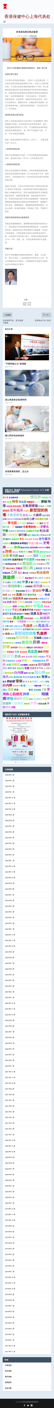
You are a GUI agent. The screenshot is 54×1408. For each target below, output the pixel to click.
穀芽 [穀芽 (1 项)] (11, 621)
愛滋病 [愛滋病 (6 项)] (36, 590)
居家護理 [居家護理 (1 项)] (10, 547)
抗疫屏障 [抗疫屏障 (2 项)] (7, 559)
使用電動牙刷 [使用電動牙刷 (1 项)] (28, 629)
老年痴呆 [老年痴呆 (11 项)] (16, 510)
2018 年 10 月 (10, 1289)
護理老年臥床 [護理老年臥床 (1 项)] (45, 552)
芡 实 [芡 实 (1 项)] (30, 681)
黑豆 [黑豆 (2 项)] (38, 677)
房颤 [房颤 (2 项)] (13, 707)
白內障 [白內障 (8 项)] (7, 685)
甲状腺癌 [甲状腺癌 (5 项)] (29, 559)
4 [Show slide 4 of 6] (20, 762)
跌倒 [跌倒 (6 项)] (17, 547)
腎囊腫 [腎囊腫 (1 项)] (41, 506)
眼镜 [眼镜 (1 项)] (26, 598)
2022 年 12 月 (10, 1003)
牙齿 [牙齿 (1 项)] (47, 681)
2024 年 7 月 (9, 895)
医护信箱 (8, 1376)
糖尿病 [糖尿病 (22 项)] (8, 656)
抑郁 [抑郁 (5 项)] (46, 651)
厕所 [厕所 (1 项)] (41, 523)
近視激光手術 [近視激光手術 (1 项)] (24, 497)
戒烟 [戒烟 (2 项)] (31, 637)
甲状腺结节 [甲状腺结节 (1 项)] (41, 564)
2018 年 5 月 (9, 1317)
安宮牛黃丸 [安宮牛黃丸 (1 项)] (23, 690)
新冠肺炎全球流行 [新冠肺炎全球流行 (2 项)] (19, 543)
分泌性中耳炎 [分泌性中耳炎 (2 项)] (32, 530)
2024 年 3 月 (9, 917)
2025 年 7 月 (9, 826)
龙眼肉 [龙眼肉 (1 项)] (42, 681)
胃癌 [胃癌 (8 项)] (44, 677)
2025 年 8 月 (9, 820)
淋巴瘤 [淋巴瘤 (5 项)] (22, 535)
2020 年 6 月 (9, 1174)
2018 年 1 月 (9, 1340)
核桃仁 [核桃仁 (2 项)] (35, 681)
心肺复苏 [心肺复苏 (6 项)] (12, 535)
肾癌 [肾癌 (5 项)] (24, 660)
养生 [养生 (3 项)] (21, 539)
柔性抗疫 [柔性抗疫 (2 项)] (17, 677)
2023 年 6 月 (9, 969)
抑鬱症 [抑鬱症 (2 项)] (36, 582)
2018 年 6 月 (9, 1311)
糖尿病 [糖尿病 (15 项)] (26, 642)
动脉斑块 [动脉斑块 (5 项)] (18, 598)
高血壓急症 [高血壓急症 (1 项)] (38, 699)
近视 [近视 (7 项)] (6, 555)
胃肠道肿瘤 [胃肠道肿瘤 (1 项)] (33, 598)
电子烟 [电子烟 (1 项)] (31, 673)
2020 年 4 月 (9, 1186)
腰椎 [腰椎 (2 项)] (10, 668)
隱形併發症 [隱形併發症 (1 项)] (10, 568)
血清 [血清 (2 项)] (9, 501)
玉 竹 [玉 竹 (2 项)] (46, 523)
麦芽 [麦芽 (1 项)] (10, 598)
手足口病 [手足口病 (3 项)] (33, 543)
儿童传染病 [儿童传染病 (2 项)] (8, 672)
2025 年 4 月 (9, 843)
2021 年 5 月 (9, 1112)
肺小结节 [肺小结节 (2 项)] (39, 577)
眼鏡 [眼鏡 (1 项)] (44, 515)
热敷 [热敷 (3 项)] (27, 668)
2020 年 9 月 (9, 1157)
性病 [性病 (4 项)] (47, 594)
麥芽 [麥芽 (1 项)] (26, 673)
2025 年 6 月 (9, 832)
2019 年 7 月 (9, 1237)
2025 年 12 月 (10, 798)
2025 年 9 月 (9, 815)
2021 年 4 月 (9, 1117)
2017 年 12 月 (10, 1346)
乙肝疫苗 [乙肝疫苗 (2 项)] (21, 621)
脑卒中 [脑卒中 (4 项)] (29, 606)
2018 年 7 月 (9, 1306)
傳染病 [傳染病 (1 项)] (27, 703)
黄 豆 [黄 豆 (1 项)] (23, 586)
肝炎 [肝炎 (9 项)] (18, 656)
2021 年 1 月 (9, 1134)
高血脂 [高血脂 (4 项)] (22, 501)
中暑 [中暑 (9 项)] (25, 582)
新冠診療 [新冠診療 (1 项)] (23, 652)
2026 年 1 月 (9, 792)
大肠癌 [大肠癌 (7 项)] (19, 578)
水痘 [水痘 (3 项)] (12, 590)
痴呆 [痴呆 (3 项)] (14, 601)
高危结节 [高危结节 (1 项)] (12, 531)
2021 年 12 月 (10, 1072)
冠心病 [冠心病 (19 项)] (39, 672)
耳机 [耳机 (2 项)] (7, 590)
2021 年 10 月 (10, 1083)
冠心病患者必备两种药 (15, 399)
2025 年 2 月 (9, 855)
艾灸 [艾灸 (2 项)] (17, 651)
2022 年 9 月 (9, 1020)
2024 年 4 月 (9, 912)
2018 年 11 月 (10, 1283)
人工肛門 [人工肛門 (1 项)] (28, 556)
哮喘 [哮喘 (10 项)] (10, 698)
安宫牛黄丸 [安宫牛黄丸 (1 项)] (31, 621)
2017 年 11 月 (10, 1351)
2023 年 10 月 (10, 946)
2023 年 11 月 (10, 940)
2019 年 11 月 (10, 1214)
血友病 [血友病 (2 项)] (29, 656)
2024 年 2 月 (9, 923)
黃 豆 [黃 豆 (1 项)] (25, 681)
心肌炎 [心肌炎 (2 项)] (45, 637)
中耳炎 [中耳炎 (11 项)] (38, 606)
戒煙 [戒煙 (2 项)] (14, 606)
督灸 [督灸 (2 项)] (31, 689)
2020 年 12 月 (10, 1140)
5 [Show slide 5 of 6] (22, 762)
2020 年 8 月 (9, 1163)
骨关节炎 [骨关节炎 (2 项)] (32, 594)
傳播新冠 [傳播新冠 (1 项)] (30, 502)
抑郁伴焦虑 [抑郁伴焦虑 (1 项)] (46, 602)
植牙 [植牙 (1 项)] (38, 621)
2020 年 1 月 (9, 1203)
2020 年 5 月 (9, 1180)
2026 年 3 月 (9, 780)
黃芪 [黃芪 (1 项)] (14, 668)
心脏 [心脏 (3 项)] (12, 526)
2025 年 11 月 (10, 803)
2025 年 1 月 (9, 860)
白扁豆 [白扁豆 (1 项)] (26, 510)
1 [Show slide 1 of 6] (15, 762)
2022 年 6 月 (9, 1037)
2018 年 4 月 (9, 1323)
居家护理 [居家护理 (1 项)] (20, 668)
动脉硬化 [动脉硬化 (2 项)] (37, 601)
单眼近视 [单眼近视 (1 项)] (35, 535)
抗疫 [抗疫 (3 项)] (9, 601)
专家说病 (33, 36)
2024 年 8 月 (9, 889)
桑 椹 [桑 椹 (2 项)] (22, 685)
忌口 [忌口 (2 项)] (20, 572)
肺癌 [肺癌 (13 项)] (8, 551)
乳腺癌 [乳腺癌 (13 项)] (42, 633)
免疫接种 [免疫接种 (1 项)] (19, 527)
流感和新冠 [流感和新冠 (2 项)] (17, 559)
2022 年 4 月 (9, 1049)
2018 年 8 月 (9, 1300)
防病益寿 (8, 1382)
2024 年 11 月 (10, 872)
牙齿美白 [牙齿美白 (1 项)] (41, 656)
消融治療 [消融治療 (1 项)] (37, 685)
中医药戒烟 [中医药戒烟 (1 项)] (10, 638)
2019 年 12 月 (10, 1209)
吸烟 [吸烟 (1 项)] (43, 559)
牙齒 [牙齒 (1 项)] (45, 699)
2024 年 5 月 (9, 906)
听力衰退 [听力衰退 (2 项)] (21, 523)
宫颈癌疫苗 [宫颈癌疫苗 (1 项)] (10, 661)
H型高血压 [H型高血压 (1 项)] (43, 535)
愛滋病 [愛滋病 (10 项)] (27, 563)
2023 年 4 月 (9, 980)
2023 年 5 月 (9, 975)
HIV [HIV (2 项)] (11, 677)
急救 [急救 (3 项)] (45, 568)
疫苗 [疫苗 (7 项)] (26, 698)
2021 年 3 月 (9, 1123)
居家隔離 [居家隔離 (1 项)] (37, 690)
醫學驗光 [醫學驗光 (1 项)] (30, 523)
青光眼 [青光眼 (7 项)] (13, 555)
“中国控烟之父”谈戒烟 (15, 363)
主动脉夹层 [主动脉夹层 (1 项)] (13, 497)
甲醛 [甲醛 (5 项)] (5, 531)
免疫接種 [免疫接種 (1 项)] (28, 539)
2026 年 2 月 (9, 786)
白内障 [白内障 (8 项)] (19, 672)
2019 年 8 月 (9, 1232)
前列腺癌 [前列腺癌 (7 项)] (44, 664)
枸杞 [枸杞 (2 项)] (30, 551)
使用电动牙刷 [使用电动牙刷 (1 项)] (10, 564)
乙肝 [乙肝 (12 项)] (14, 572)
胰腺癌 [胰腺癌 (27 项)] (9, 577)
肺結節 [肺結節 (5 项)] (11, 681)
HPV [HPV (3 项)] (44, 685)
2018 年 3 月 (9, 1329)
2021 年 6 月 (9, 1106)
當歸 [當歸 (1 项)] (4, 618)
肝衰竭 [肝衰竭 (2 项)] (21, 601)
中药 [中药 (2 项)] (37, 523)
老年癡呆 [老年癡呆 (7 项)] (45, 539)
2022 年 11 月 (10, 1009)
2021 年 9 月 (9, 1089)
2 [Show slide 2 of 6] (17, 762)
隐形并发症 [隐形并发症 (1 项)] (25, 547)
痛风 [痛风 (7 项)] (6, 677)
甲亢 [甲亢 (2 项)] (25, 551)
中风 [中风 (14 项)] (33, 703)
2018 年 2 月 (9, 1334)
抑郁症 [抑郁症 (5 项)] (15, 664)
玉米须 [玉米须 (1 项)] (36, 618)
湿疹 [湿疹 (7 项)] (11, 689)
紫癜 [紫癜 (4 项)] (5, 598)
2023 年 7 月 (9, 963)
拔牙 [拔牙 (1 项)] (29, 535)
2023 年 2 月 (9, 992)
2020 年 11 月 (10, 1146)
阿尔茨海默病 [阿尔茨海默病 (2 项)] (29, 677)
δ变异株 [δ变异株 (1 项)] (17, 643)
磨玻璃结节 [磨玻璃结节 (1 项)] (29, 578)
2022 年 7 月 (9, 1032)
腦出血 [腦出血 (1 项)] (15, 552)
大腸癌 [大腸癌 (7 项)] (37, 515)
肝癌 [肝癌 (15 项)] (6, 646)
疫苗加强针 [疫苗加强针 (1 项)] (17, 506)
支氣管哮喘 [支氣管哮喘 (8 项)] (30, 506)
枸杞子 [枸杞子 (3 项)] (46, 613)
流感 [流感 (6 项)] (19, 594)
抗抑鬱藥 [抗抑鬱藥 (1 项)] (24, 665)
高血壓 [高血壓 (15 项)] (18, 617)
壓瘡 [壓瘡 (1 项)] (12, 634)
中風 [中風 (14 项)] (45, 590)
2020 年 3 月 (9, 1191)
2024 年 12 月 (10, 866)
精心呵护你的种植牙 (14, 435)
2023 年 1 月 (9, 997)
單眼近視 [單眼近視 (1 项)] (22, 647)
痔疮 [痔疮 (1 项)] (41, 543)
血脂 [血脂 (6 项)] (39, 613)
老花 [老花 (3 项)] (19, 563)
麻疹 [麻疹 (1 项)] (9, 595)
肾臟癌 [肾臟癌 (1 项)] (37, 502)
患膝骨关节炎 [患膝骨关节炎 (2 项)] (36, 668)
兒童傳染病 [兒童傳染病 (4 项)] (29, 526)
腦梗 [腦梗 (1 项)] (34, 564)
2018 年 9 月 (9, 1294)
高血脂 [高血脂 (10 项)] (32, 651)
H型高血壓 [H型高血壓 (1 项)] (42, 703)
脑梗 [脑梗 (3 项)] (40, 651)
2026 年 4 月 (9, 775)
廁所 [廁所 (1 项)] (31, 699)
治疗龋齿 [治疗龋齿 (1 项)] (21, 606)
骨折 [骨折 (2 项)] (19, 582)
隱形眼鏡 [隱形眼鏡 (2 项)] (21, 530)
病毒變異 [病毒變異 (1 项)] (29, 586)
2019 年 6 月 (9, 1243)
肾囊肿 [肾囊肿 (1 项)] (27, 614)
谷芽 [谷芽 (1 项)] (11, 626)
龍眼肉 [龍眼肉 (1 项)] (9, 618)
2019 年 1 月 (9, 1271)
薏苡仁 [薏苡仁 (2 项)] (28, 590)
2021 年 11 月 (10, 1077)
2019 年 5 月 (9, 1249)
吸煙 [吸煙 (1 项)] (38, 527)
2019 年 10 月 (10, 1220)
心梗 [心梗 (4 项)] (31, 519)
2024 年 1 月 (9, 929)
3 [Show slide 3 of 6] (19, 762)
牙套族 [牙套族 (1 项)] (35, 539)
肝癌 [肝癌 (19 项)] (36, 642)
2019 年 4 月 (9, 1254)
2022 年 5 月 (9, 1043)
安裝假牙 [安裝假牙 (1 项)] (10, 652)
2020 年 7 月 (9, 1169)
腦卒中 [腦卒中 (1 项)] (8, 539)
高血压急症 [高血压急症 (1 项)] (7, 606)
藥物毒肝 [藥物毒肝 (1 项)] (16, 685)
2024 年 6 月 (9, 900)
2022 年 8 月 (9, 1026)
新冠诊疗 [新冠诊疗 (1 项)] (20, 614)
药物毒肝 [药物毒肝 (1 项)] (37, 610)
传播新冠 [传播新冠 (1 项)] (6, 543)
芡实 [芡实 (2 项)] (16, 689)
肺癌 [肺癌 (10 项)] (26, 694)
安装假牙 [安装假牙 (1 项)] (45, 497)
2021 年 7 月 (9, 1100)
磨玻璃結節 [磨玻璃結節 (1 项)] (38, 647)
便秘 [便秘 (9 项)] (44, 501)
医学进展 (8, 1371)
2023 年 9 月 (9, 952)
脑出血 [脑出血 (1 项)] (25, 573)
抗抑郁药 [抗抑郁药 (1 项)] (38, 629)
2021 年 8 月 (9, 1094)
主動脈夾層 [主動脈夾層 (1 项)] (33, 665)
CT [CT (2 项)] (15, 621)
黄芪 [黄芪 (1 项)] (48, 673)
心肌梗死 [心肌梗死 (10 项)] (15, 694)
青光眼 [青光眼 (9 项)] (12, 523)
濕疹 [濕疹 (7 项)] (36, 555)
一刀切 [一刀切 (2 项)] (47, 506)
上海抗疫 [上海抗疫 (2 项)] (37, 568)
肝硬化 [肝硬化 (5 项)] (44, 526)
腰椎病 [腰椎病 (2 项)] (6, 510)
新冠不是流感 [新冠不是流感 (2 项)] (9, 613)
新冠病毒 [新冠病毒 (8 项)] (22, 638)
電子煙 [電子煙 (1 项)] (5, 497)
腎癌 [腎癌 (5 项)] (46, 647)
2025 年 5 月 (9, 838)
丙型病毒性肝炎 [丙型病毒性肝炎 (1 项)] (38, 661)
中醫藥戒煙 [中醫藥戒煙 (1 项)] (46, 610)
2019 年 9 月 (9, 1226)
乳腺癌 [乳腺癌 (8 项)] (28, 626)
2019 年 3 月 (9, 1260)
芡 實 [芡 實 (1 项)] (31, 582)
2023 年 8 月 (9, 957)
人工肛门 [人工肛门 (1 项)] (47, 668)
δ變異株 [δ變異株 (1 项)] (44, 643)
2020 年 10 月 (10, 1152)
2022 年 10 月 (10, 1015)
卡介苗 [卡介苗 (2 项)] (42, 555)
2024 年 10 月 (10, 877)
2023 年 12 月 (10, 935)
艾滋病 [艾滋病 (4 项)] (37, 638)
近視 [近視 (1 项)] (11, 629)
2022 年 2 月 (9, 1060)
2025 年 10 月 (10, 809)
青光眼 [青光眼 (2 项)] (8, 609)
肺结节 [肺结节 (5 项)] (18, 699)
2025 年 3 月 (9, 849)
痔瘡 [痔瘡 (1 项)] (4, 602)
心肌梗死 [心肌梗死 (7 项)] (17, 703)
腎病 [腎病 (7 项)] (36, 551)
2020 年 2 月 (9, 1197)
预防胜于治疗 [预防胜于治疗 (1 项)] (35, 694)
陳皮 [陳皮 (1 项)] (30, 515)
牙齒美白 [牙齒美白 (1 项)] (40, 595)
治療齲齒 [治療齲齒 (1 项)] (32, 573)
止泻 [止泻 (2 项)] (35, 626)
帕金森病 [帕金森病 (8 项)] (43, 572)
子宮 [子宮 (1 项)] (13, 595)
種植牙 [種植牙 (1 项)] (21, 556)
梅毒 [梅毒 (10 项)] (15, 501)
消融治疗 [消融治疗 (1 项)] (30, 647)
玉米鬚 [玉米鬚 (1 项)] (18, 661)
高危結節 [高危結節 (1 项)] (44, 582)
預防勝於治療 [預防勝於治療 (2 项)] (41, 518)
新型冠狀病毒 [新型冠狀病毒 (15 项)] (25, 633)
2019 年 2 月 (9, 1266)
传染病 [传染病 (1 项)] (9, 506)
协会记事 (8, 1388)
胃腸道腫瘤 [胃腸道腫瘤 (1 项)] (20, 591)
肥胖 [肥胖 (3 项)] (24, 594)
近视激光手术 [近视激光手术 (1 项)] (43, 598)
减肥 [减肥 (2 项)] (48, 555)
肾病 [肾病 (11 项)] (19, 681)
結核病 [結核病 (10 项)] (45, 618)
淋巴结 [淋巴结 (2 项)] (6, 621)
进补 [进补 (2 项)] (5, 668)
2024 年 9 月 (9, 883)
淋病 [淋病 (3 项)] (7, 633)
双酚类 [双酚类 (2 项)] (19, 568)
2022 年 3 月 (9, 1055)
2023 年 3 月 (9, 986)
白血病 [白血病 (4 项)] (25, 519)
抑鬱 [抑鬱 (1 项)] (7, 626)
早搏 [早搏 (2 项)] (20, 551)
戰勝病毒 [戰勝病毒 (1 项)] (29, 685)
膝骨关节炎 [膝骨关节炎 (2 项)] (27, 609)
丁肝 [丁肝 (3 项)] (43, 689)
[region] (19, 740)
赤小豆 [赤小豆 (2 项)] (6, 526)
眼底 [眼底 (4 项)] (25, 515)
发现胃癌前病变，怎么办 (17, 471)
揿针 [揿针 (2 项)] (30, 660)
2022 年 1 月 (9, 1066)
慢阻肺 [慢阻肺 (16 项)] (35, 496)
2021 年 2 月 (9, 1129)
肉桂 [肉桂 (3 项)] (35, 656)
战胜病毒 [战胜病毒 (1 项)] (28, 602)
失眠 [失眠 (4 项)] (13, 582)
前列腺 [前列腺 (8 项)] (38, 586)
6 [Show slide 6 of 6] (24, 762)
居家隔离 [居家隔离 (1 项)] (14, 647)
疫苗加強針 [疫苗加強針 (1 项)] (28, 618)
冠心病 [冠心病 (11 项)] (28, 568)
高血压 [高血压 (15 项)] (43, 625)
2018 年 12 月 (10, 1277)
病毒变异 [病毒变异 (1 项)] (15, 539)
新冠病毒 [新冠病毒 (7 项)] (14, 586)
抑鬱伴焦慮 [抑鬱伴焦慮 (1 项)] (18, 626)
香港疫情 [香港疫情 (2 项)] (17, 629)
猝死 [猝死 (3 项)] (8, 707)
